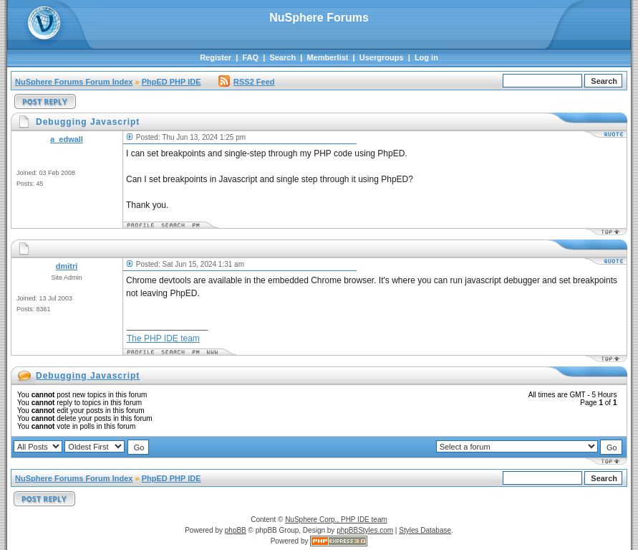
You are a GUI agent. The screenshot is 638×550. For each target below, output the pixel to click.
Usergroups (381, 57)
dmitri (67, 266)
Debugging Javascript (88, 376)
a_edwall (66, 139)
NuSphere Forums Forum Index (73, 81)
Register (215, 57)
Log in (426, 57)
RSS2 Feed (246, 81)
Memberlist (327, 57)
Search (282, 57)
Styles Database (425, 530)
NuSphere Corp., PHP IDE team (336, 519)
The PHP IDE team (163, 338)
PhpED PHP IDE (171, 81)
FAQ (250, 57)
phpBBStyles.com (365, 530)
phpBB (235, 530)
